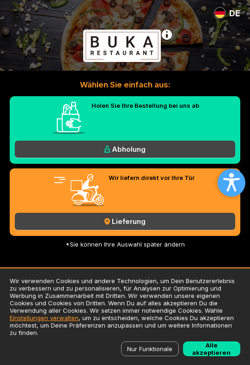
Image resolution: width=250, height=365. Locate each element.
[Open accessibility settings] (231, 183)
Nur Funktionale (149, 349)
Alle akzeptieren (211, 348)
